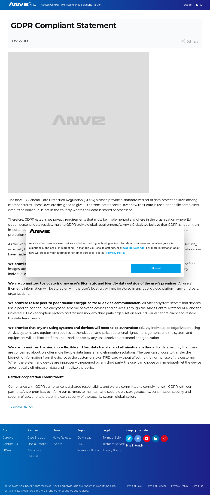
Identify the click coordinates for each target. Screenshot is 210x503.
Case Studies (36, 445)
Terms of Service (113, 452)
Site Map (198, 494)
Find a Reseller (38, 452)
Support (186, 4)
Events (57, 452)
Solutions (90, 4)
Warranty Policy (88, 458)
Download (84, 445)
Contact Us (10, 452)
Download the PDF (21, 412)
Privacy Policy (116, 252)
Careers (8, 445)
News (56, 438)
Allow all (155, 268)
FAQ (80, 452)
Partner (102, 4)
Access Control (50, 4)
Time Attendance (72, 4)
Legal (106, 438)
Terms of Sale (111, 445)
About (7, 438)
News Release (62, 445)
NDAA (7, 458)
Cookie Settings (134, 247)
